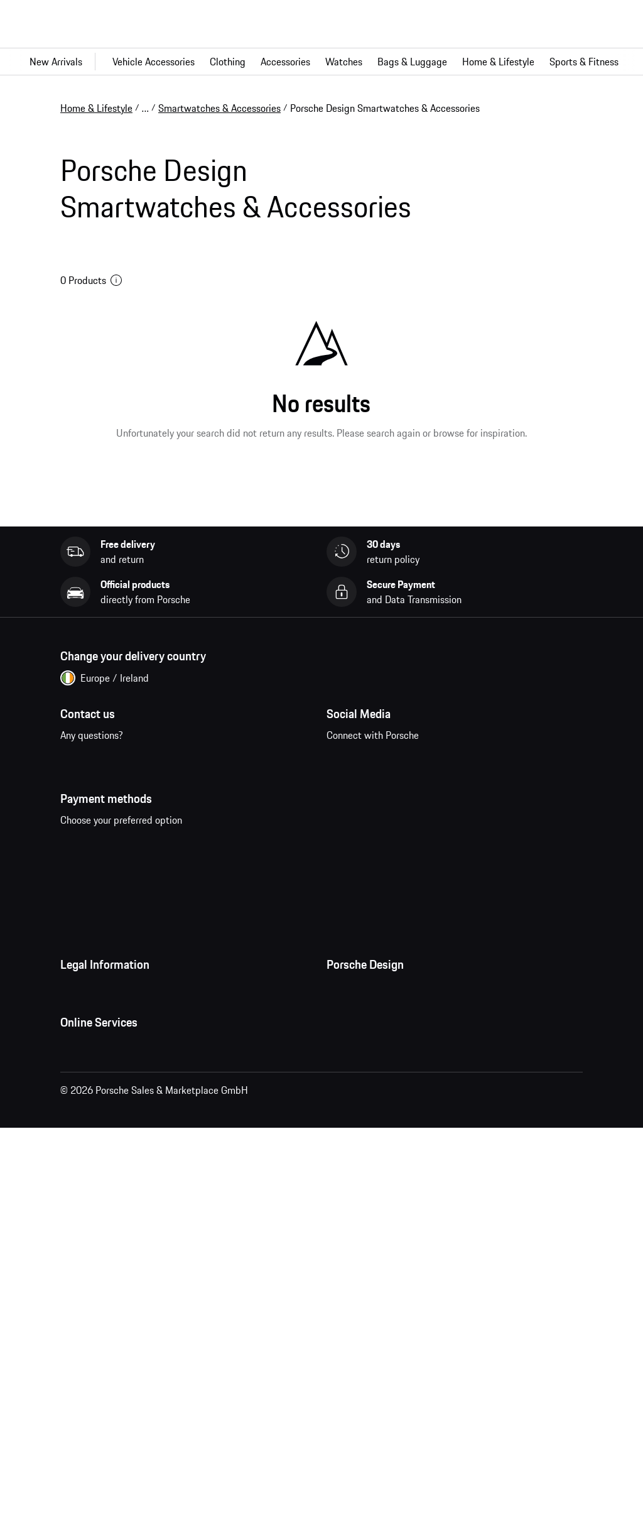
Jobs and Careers (362, 1084)
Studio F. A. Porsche (368, 1109)
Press (338, 1059)
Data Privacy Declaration (112, 1084)
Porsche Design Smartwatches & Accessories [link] (385, 108)
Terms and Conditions (105, 1059)
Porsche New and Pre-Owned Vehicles (140, 1390)
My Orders (81, 1289)
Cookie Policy (88, 1134)
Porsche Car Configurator (112, 1365)
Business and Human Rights (119, 1184)
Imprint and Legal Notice (113, 1109)
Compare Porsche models (114, 1415)
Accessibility (87, 1210)
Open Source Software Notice (122, 1159)
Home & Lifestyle (96, 108)
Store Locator (355, 1159)
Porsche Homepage (101, 1340)
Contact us (116, 803)
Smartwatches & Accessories (219, 108)
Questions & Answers (104, 1314)
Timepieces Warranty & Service (392, 1134)
